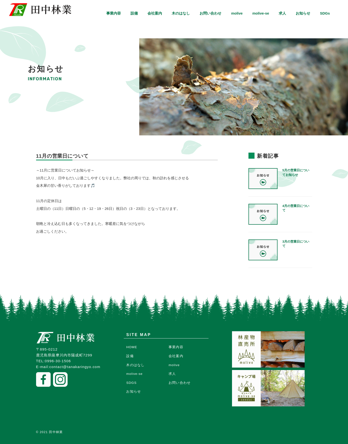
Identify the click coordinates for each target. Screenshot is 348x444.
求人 (282, 13)
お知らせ (303, 13)
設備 (134, 13)
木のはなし (181, 13)
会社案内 (154, 13)
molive (237, 13)
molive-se (260, 13)
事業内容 (113, 13)
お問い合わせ (210, 13)
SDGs (325, 13)
